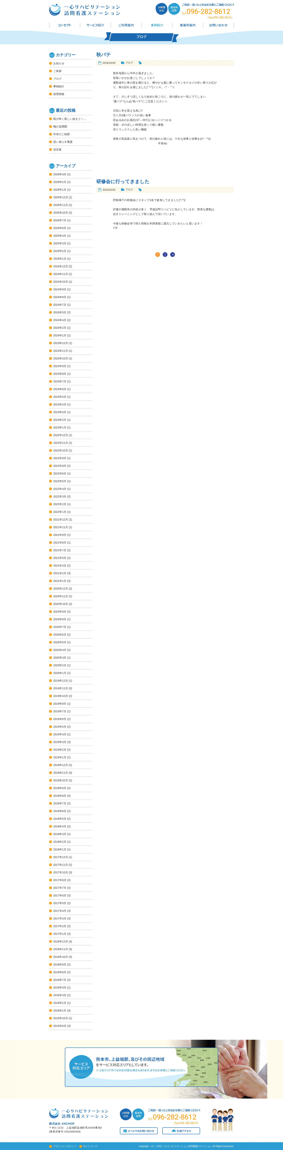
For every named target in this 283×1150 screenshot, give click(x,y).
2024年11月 (60, 274)
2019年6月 (59, 719)
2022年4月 (59, 488)
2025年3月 (59, 243)
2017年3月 (59, 918)
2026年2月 (59, 182)
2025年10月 (60, 212)
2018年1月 (59, 849)
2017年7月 (59, 887)
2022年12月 (60, 435)
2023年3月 (59, 412)
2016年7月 (59, 979)
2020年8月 (59, 619)
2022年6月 (59, 473)
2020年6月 (59, 634)
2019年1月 (59, 757)
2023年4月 (59, 404)
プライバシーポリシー (65, 1146)
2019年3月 (59, 742)
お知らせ (58, 63)
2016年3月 (59, 995)
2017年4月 (59, 910)
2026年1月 (59, 189)
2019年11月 (60, 688)
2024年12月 (60, 266)
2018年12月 (60, 765)
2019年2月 (59, 749)
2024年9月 (59, 289)
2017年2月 (59, 926)
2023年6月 (59, 389)
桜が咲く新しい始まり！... (69, 118)
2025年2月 (59, 251)
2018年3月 (59, 834)
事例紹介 (58, 86)
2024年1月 (59, 335)
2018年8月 (59, 795)
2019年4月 (59, 734)
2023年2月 (59, 419)
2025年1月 (59, 258)
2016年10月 (60, 956)
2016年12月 (60, 941)
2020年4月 (59, 650)
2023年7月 (59, 381)
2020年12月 (60, 588)
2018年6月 (59, 811)
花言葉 (57, 149)
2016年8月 (59, 972)
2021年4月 (59, 565)
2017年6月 (59, 895)
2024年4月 (59, 320)
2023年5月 (59, 396)
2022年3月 (59, 496)
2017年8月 (59, 880)
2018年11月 (60, 772)
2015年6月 (59, 1025)
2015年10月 (60, 1018)
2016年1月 (59, 1010)
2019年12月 (60, 680)
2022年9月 (59, 458)
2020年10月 (60, 603)
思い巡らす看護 (63, 141)
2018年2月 (59, 841)
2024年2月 (59, 327)
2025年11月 (60, 205)
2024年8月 (59, 297)
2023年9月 (59, 366)
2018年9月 (59, 788)
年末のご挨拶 (61, 134)
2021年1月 (59, 580)
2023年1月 (59, 427)
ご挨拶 (57, 71)
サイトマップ (90, 1146)
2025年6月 (59, 228)
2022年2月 (59, 504)
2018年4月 (59, 826)
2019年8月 (59, 703)
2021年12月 (60, 519)
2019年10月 (60, 696)
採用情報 (58, 94)
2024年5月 (59, 312)
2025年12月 (60, 197)
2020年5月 (59, 642)
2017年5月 (59, 903)
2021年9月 (59, 534)
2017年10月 (60, 872)
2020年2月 (59, 665)
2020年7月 (59, 627)
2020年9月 (59, 611)
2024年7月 (59, 304)
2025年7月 (59, 220)
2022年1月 (59, 511)
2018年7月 (59, 803)
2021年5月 (59, 557)
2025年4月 (59, 235)
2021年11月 (60, 527)
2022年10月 (60, 450)
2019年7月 (59, 711)
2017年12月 (60, 857)
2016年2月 (59, 1002)
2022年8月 (59, 465)
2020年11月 (60, 596)
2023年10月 (60, 358)
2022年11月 (60, 442)
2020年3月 (59, 657)
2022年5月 (59, 481)
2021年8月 (59, 542)
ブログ (57, 78)
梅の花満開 (60, 126)
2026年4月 (59, 174)
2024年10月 (60, 281)
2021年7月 (59, 550)
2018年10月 (60, 780)
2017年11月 (60, 864)
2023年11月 (60, 350)
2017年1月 (59, 933)
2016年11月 (60, 949)
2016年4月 (59, 987)
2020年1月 (59, 673)
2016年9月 (59, 964)
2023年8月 (59, 373)
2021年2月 (59, 573)
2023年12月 (60, 343)
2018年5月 (59, 818)
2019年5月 (59, 726)
